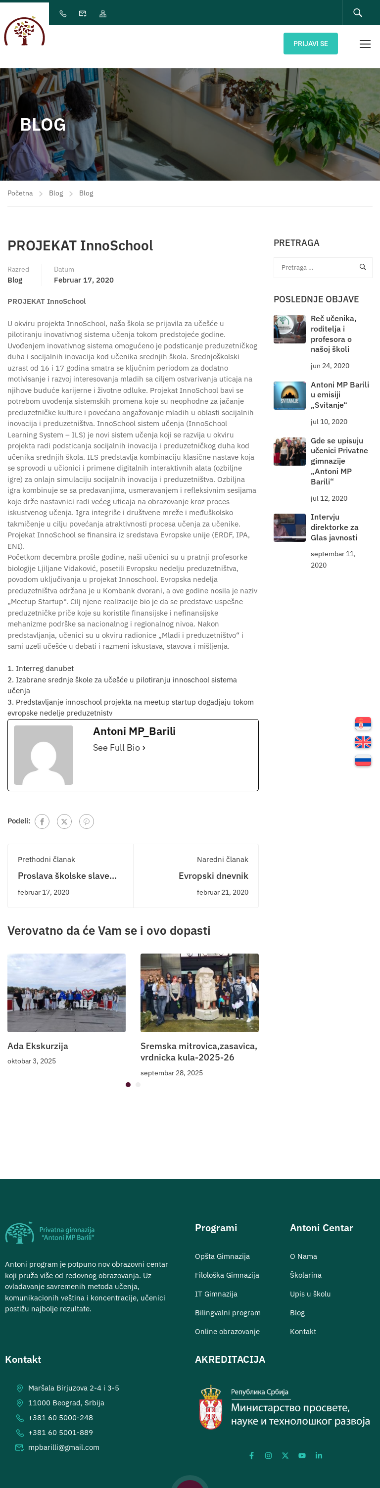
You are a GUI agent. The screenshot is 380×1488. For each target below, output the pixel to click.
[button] (128, 1076)
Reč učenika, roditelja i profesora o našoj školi (334, 325)
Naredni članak (222, 851)
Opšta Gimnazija (222, 1247)
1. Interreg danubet (40, 660)
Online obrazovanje (227, 1322)
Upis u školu (310, 1285)
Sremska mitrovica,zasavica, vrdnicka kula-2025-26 (199, 1042)
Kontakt (303, 1322)
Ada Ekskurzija (37, 1037)
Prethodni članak (46, 851)
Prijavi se (310, 43)
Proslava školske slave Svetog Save (63, 873)
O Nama (303, 1247)
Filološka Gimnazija (227, 1266)
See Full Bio (116, 739)
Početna (20, 184)
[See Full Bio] (144, 739)
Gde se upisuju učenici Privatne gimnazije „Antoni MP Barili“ (339, 452)
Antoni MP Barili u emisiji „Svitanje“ (340, 386)
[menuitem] (363, 725)
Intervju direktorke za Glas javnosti (335, 518)
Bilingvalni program (228, 1303)
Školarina (306, 1266)
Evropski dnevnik (213, 867)
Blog (56, 184)
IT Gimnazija (216, 1285)
